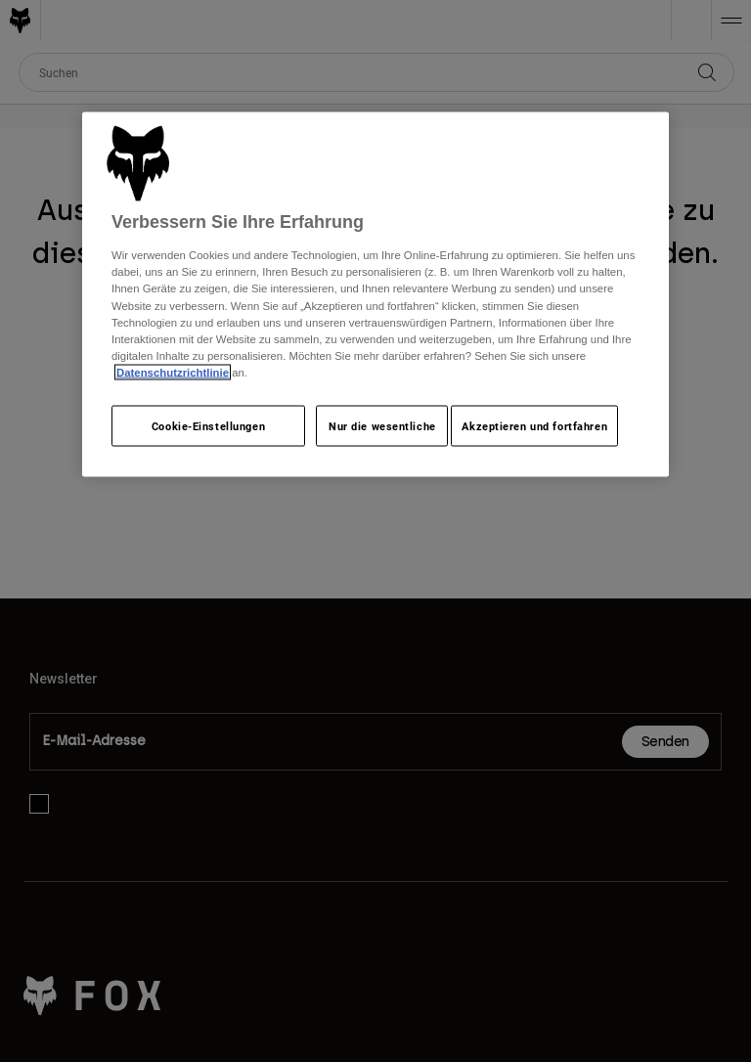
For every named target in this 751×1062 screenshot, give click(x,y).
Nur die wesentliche (382, 425)
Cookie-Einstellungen (208, 425)
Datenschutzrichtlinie (172, 371)
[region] (375, 293)
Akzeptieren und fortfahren (534, 425)
